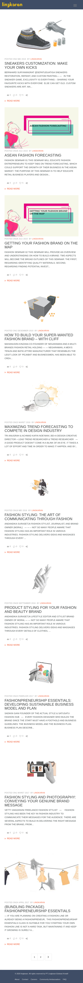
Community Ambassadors (50, 979)
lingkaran (36, 59)
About (17, 979)
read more (13, 101)
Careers (34, 979)
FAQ (65, 979)
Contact (25, 979)
